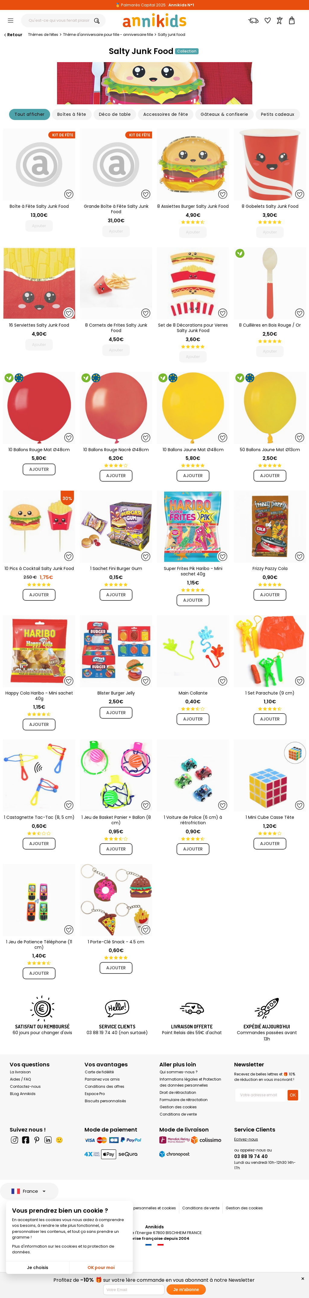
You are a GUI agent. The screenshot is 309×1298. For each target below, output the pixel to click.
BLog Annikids (23, 1093)
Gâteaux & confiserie (224, 114)
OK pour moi (101, 1268)
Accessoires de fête (165, 114)
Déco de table (115, 114)
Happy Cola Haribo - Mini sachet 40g (39, 695)
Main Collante (193, 693)
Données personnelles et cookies (146, 1208)
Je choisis (37, 1268)
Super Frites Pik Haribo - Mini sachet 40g (193, 571)
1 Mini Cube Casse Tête (270, 817)
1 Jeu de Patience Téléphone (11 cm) (39, 944)
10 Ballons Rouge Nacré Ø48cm (116, 449)
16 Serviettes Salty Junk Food (39, 325)
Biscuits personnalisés (105, 1100)
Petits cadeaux (278, 114)
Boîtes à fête (71, 114)
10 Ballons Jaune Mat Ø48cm (193, 449)
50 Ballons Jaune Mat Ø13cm (270, 449)
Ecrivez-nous (246, 1139)
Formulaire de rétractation (184, 1099)
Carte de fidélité (99, 1072)
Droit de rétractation (178, 1092)
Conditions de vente (178, 1114)
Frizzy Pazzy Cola (270, 568)
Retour (12, 35)
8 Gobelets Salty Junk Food (270, 206)
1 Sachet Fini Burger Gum (116, 568)
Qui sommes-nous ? (179, 1072)
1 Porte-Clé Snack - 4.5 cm (116, 942)
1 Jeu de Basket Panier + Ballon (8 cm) (116, 820)
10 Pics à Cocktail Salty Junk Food (39, 568)
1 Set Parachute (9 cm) (270, 693)
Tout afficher (29, 114)
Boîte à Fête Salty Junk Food (39, 206)
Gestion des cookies (178, 1107)
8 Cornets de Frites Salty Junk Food (116, 327)
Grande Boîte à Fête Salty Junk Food (116, 209)
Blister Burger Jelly (116, 693)
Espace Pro (95, 1093)
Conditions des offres (104, 1086)
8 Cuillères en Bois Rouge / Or (270, 325)
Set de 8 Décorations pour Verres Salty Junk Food (193, 327)
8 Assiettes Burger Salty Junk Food (193, 206)
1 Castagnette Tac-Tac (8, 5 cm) (39, 817)
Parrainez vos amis (102, 1079)
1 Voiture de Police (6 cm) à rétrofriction (193, 820)
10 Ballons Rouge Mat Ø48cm (39, 449)
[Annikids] (154, 20)
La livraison (20, 1072)
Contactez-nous (25, 1086)
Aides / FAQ (20, 1079)
